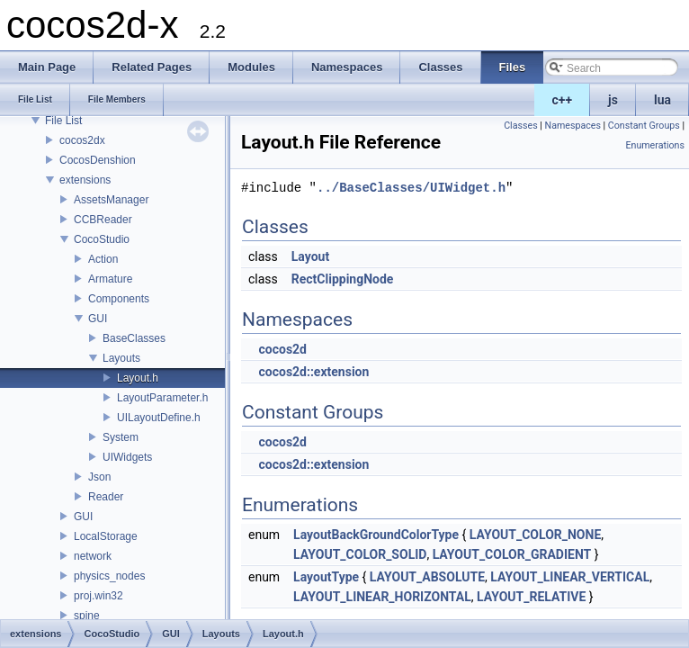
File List (63, 120)
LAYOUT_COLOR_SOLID (359, 554)
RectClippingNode (342, 279)
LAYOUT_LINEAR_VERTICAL (569, 577)
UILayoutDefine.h (159, 417)
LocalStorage (106, 536)
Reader (105, 496)
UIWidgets (127, 457)
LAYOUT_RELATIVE (531, 597)
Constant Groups (644, 125)
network (93, 556)
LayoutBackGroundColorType (376, 534)
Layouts (121, 358)
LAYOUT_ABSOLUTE (427, 577)
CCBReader (103, 219)
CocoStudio (102, 239)
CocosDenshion (97, 160)
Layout (310, 256)
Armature (110, 279)
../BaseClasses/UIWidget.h (411, 187)
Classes (520, 125)
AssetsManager (111, 200)
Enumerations (655, 145)
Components (118, 298)
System (121, 437)
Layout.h (137, 378)
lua (662, 100)
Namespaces (573, 125)
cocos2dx (82, 140)
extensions (85, 180)
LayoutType (326, 577)
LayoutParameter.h (162, 398)
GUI (97, 318)
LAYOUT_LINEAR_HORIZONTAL (382, 597)
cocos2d (282, 349)
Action (103, 259)
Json (99, 477)
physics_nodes (109, 576)
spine (87, 615)
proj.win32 (98, 596)
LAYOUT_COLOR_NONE (536, 534)
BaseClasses (134, 338)
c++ (562, 100)
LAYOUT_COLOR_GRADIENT (512, 554)
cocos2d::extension (313, 371)
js (613, 100)
